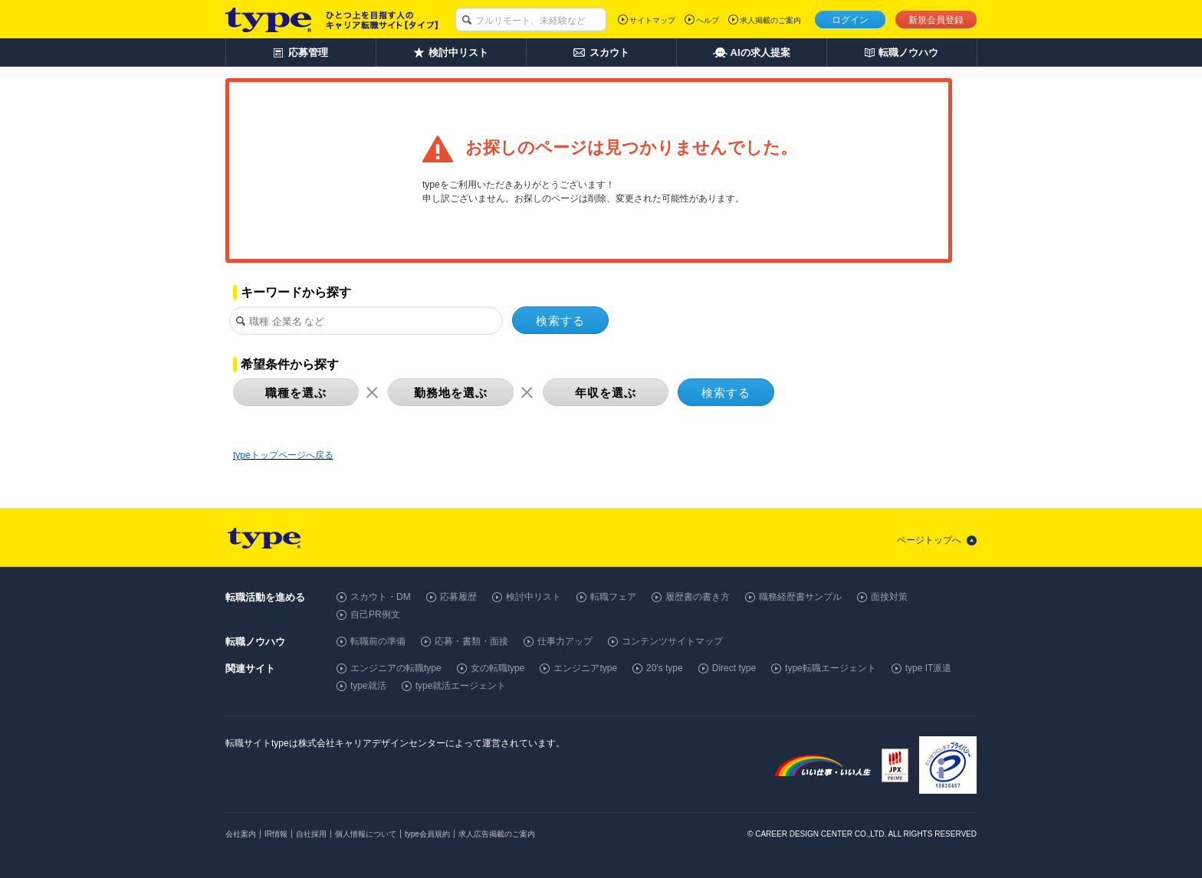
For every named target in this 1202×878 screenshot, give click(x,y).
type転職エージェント (830, 668)
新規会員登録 (936, 20)
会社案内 (240, 834)
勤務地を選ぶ (451, 392)
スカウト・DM (380, 596)
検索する (560, 320)
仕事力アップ (565, 641)
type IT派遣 (928, 668)
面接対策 (889, 596)
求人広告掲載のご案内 (496, 834)
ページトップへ (929, 540)
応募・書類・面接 (471, 641)
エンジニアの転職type (396, 668)
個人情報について (365, 834)
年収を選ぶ (605, 392)
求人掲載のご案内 (770, 20)
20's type (664, 668)
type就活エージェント (461, 685)
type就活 (368, 685)
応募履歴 (458, 596)
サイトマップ (652, 20)
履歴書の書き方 (697, 596)
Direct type (734, 668)
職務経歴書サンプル (800, 596)
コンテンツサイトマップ (672, 641)
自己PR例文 (375, 614)
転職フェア (613, 596)
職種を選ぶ (296, 392)
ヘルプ (707, 20)
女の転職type (498, 668)
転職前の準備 (378, 641)
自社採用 (311, 834)
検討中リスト (533, 596)
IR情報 (275, 834)
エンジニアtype (585, 668)
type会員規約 (427, 834)
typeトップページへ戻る (283, 455)
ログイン (850, 20)
